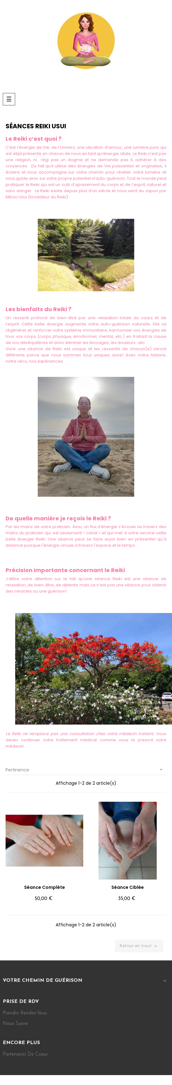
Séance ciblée (127, 887)
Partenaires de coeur (25, 1054)
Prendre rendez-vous (25, 1013)
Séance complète (44, 887)
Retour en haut (139, 946)
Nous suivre (15, 1023)
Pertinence (86, 769)
